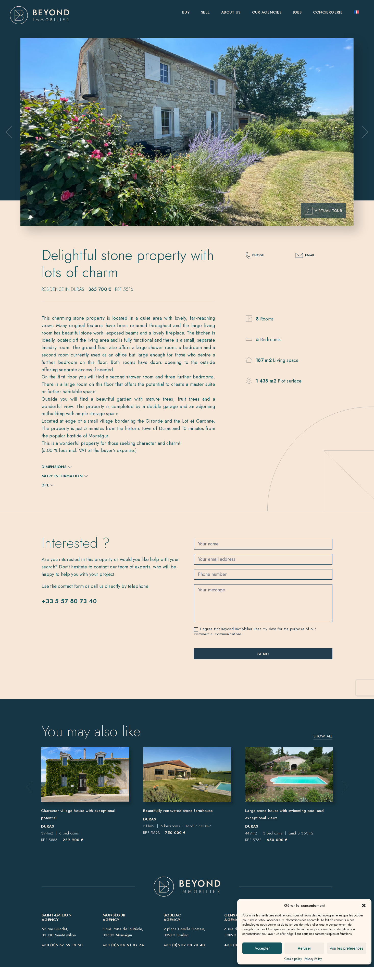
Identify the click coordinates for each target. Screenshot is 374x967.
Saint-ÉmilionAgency (56, 917)
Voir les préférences (347, 948)
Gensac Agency (232, 917)
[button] (363, 905)
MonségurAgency (114, 917)
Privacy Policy (313, 959)
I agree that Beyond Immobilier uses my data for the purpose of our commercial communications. (255, 632)
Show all (323, 736)
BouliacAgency (172, 917)
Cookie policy (293, 959)
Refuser (304, 948)
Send (263, 654)
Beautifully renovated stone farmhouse (178, 811)
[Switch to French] (356, 15)
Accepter (262, 948)
